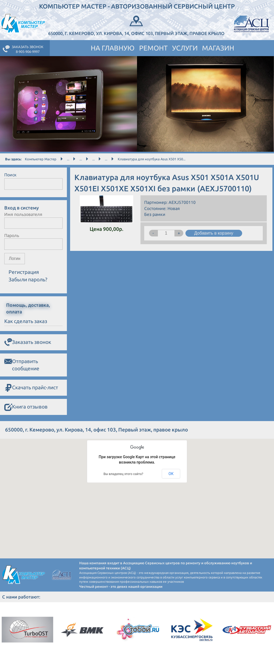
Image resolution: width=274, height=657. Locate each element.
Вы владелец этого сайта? (123, 474)
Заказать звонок (27, 342)
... (68, 159)
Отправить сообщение (21, 364)
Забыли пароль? (28, 279)
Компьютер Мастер (40, 159)
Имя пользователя (23, 214)
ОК (171, 474)
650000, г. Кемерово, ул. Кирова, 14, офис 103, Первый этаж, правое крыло (136, 25)
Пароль (11, 235)
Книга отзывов (26, 407)
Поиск (10, 174)
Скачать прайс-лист (31, 388)
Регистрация (24, 272)
